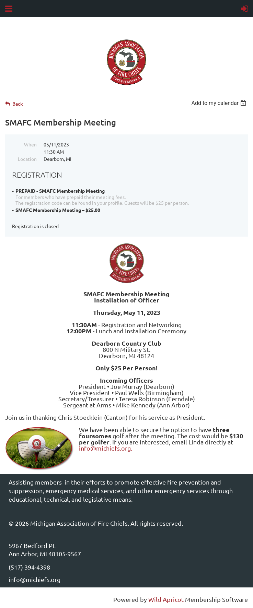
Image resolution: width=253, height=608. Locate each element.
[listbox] (219, 103)
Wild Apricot (166, 599)
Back (17, 103)
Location (27, 159)
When (30, 144)
